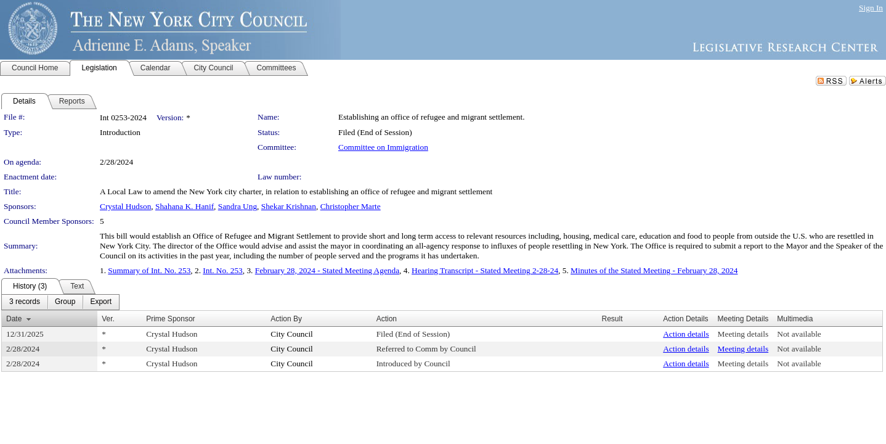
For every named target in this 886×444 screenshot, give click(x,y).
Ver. (108, 318)
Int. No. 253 (222, 270)
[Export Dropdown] (101, 302)
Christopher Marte (350, 206)
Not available (799, 334)
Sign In (871, 7)
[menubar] (60, 302)
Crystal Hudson (125, 206)
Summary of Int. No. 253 (149, 270)
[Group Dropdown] (65, 302)
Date (14, 318)
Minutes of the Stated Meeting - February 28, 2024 (654, 270)
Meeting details (743, 334)
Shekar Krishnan (288, 206)
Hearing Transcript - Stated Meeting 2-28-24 (485, 270)
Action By (286, 318)
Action (386, 318)
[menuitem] (24, 302)
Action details (686, 334)
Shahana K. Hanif (184, 206)
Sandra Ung (237, 206)
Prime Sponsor (170, 318)
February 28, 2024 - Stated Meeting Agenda (327, 270)
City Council (291, 334)
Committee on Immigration (383, 147)
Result (611, 318)
